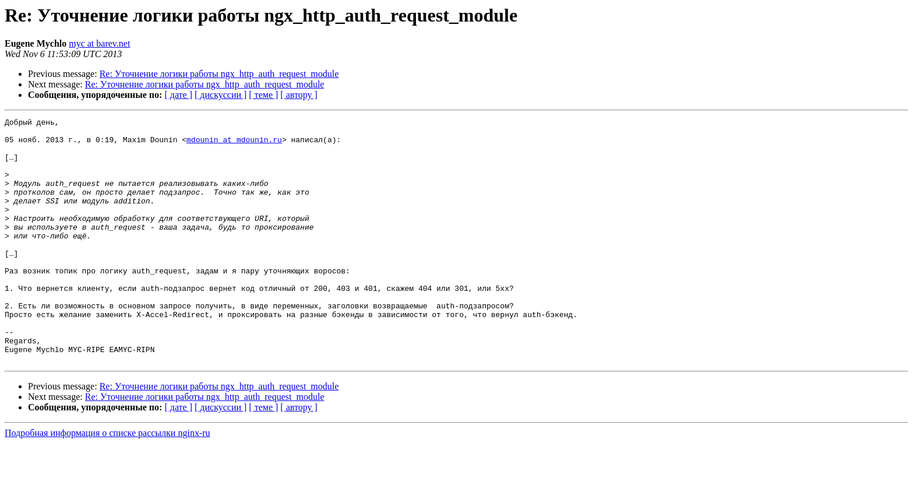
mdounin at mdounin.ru (234, 144)
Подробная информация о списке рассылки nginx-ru (107, 482)
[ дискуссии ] (220, 95)
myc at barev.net (99, 43)
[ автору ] (298, 95)
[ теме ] (263, 95)
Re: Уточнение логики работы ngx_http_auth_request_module (219, 74)
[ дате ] (178, 95)
